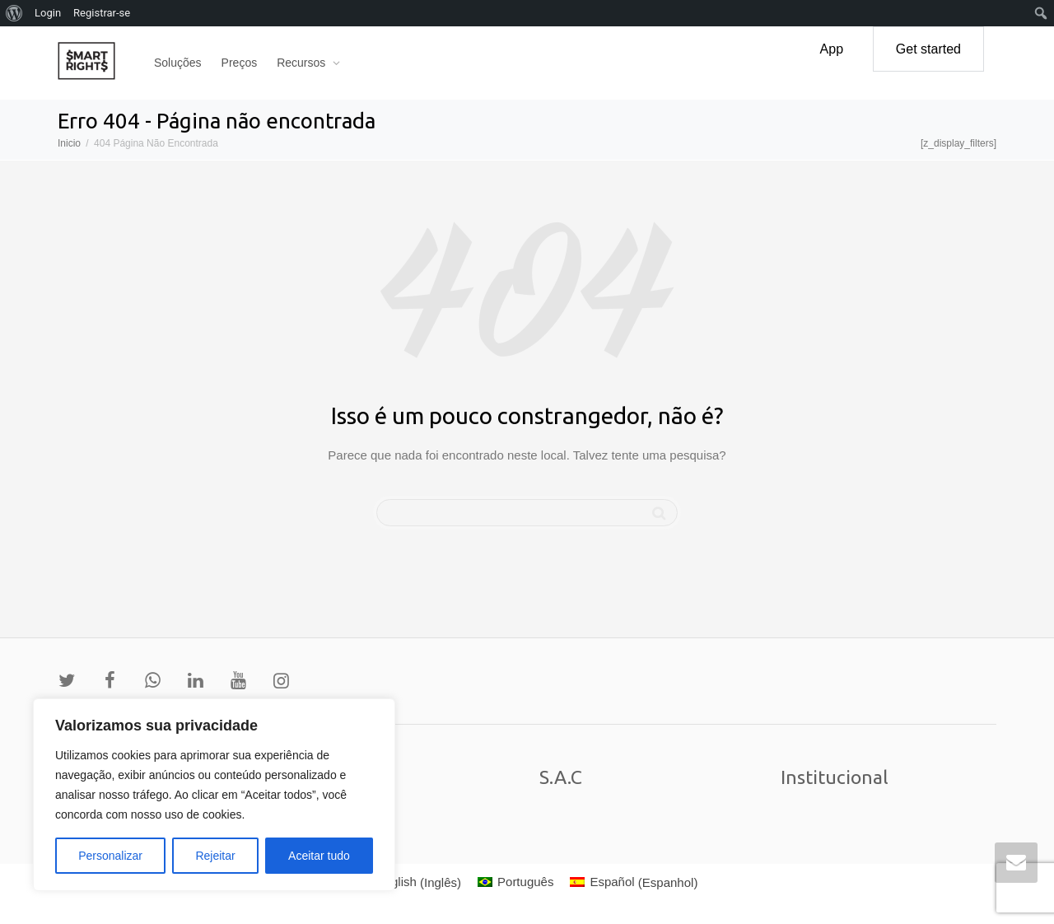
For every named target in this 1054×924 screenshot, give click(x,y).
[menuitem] (408, 882)
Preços (240, 62)
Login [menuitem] (48, 13)
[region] (214, 794)
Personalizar (110, 855)
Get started (928, 49)
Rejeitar (215, 855)
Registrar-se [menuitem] (101, 13)
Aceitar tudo (319, 855)
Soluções (178, 62)
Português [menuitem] (525, 882)
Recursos (303, 62)
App (831, 49)
